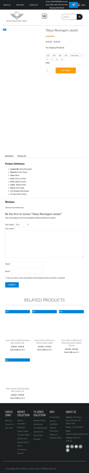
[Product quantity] (50, 70)
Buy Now (65, 70)
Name (8, 264)
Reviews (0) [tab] (22, 156)
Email (7, 271)
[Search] (80, 17)
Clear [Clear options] (48, 63)
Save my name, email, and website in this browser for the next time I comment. (36, 278)
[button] (44, 16)
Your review (10, 229)
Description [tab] (9, 156)
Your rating (9, 224)
